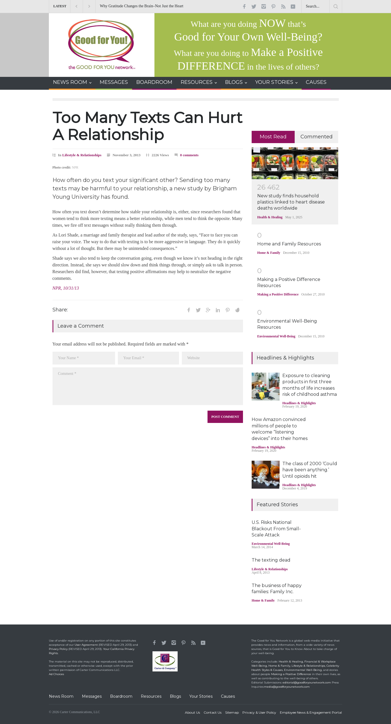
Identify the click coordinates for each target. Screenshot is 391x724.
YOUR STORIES (274, 82)
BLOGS (234, 82)
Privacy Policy (58, 649)
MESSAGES (114, 82)
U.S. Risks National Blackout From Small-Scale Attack (276, 529)
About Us (192, 712)
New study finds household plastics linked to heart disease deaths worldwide (291, 202)
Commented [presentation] (317, 137)
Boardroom (121, 696)
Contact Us (212, 712)
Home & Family (268, 253)
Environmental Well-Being (276, 336)
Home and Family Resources (289, 244)
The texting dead (271, 560)
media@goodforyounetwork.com (287, 686)
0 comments (189, 155)
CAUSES (316, 82)
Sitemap (232, 712)
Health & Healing (270, 217)
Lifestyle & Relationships (81, 155)
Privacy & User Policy (259, 712)
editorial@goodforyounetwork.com (307, 682)
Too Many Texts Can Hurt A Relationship (147, 126)
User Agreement (86, 645)
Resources (151, 696)
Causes (228, 696)
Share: (60, 309)
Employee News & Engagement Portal (311, 712)
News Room (61, 696)
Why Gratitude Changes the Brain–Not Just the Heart (145, 6)
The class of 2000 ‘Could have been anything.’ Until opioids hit (309, 470)
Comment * (148, 386)
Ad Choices (56, 674)
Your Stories (201, 696)
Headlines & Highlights (299, 403)
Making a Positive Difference (278, 294)
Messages (92, 696)
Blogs (175, 696)
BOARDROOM (154, 82)
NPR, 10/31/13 (66, 288)
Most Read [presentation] (273, 137)
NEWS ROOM (70, 82)
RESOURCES (197, 82)
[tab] (273, 137)
